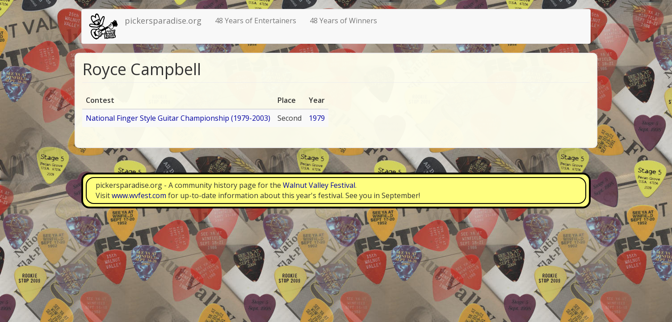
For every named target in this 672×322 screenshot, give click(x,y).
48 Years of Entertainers (255, 20)
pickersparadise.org (163, 20)
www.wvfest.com (139, 195)
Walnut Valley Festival (319, 185)
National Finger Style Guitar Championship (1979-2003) (178, 118)
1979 (317, 118)
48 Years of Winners (343, 20)
